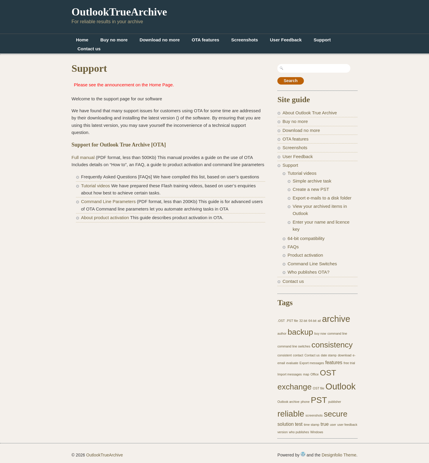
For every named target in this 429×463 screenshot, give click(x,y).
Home (82, 39)
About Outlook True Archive (309, 112)
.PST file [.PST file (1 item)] (292, 320)
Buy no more (114, 39)
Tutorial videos (95, 185)
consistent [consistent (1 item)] (284, 355)
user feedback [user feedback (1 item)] (347, 424)
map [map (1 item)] (306, 374)
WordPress (303, 454)
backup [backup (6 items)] (300, 332)
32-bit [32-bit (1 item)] (303, 320)
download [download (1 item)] (345, 355)
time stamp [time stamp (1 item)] (311, 424)
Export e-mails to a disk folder (322, 197)
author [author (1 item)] (281, 333)
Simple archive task (312, 180)
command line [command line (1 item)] (337, 333)
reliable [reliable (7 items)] (290, 413)
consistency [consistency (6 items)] (332, 344)
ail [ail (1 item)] (319, 320)
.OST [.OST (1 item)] (281, 320)
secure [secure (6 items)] (335, 413)
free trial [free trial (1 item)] (349, 363)
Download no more (159, 39)
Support (322, 39)
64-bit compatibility (305, 238)
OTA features (205, 39)
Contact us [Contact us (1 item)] (312, 355)
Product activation (305, 255)
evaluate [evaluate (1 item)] (292, 363)
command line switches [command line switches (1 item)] (293, 346)
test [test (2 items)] (299, 424)
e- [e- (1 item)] (354, 355)
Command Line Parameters (108, 201)
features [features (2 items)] (333, 362)
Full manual (83, 157)
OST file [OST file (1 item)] (318, 388)
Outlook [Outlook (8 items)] (341, 386)
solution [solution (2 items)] (285, 424)
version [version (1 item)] (282, 432)
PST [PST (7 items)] (319, 400)
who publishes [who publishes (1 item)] (299, 432)
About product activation (105, 217)
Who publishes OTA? (308, 272)
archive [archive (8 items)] (336, 319)
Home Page (161, 84)
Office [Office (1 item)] (314, 374)
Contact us (89, 48)
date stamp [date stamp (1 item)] (329, 355)
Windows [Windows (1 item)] (316, 432)
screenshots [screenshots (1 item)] (313, 415)
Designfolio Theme (339, 455)
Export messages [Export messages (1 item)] (311, 363)
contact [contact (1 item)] (298, 355)
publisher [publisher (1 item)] (334, 401)
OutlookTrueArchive (119, 12)
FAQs (293, 246)
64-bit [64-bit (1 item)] (312, 320)
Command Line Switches (312, 263)
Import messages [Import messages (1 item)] (289, 374)
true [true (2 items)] (325, 424)
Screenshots (244, 39)
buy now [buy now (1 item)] (320, 333)
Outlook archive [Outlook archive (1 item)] (288, 401)
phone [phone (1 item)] (305, 401)
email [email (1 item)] (281, 363)
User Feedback (286, 39)
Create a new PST (311, 189)
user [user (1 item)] (333, 424)
